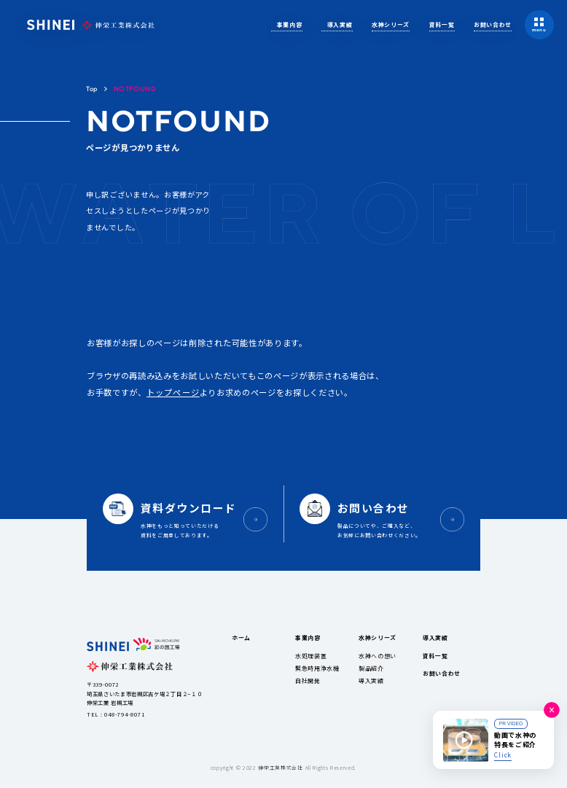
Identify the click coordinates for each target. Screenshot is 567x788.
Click (503, 754)
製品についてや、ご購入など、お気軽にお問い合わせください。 (388, 518)
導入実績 (340, 24)
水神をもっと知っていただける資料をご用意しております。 (191, 518)
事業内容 (289, 24)
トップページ (173, 392)
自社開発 (308, 680)
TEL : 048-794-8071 (115, 714)
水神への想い (377, 656)
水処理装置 (310, 656)
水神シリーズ (391, 24)
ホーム (241, 637)
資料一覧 (442, 24)
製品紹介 (371, 668)
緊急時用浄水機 (317, 668)
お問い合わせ (493, 24)
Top (92, 89)
